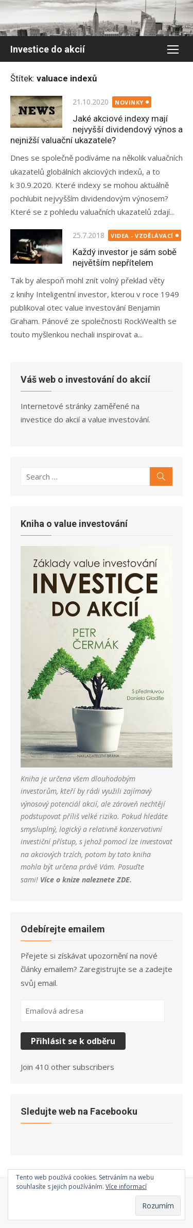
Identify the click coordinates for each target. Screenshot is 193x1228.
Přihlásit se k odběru (73, 1041)
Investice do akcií (47, 49)
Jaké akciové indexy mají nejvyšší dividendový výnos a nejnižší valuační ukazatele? (96, 129)
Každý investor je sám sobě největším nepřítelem (125, 257)
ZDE (123, 879)
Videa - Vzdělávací (142, 236)
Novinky (129, 102)
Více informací (126, 1186)
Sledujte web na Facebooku (79, 1111)
